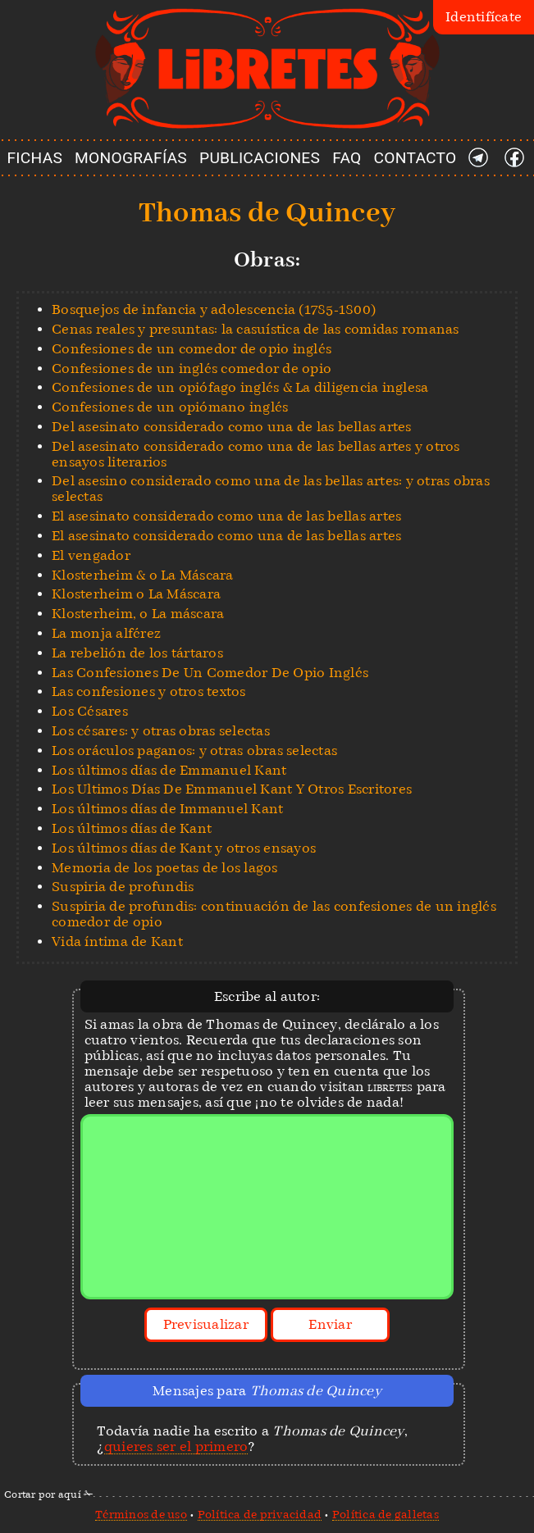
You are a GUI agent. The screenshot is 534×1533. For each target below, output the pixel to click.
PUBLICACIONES (259, 157)
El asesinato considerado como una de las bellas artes (226, 516)
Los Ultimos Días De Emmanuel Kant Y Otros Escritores (232, 789)
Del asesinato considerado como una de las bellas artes (232, 426)
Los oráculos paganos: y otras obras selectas (194, 750)
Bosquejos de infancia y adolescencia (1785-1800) (214, 309)
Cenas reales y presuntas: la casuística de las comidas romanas (255, 329)
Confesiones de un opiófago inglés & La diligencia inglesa (240, 387)
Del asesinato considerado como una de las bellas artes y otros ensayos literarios (256, 454)
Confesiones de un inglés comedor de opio (191, 368)
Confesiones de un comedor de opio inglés (191, 349)
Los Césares (90, 711)
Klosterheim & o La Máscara (143, 575)
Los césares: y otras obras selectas (161, 731)
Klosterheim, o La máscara (138, 613)
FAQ (346, 157)
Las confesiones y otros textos (149, 691)
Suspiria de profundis (123, 886)
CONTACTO (415, 157)
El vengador (91, 555)
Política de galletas (385, 1514)
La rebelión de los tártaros (137, 653)
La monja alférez (106, 633)
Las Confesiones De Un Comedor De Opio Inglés (210, 672)
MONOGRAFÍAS (131, 157)
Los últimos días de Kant (132, 828)
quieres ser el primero (176, 1446)
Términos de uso (141, 1514)
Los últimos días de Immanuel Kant (167, 809)
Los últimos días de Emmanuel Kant (169, 770)
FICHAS (34, 157)
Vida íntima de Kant (117, 941)
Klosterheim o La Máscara (136, 594)
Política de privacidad (260, 1514)
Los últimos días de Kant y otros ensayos (184, 848)
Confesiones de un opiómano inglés (170, 407)
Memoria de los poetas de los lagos (165, 868)
